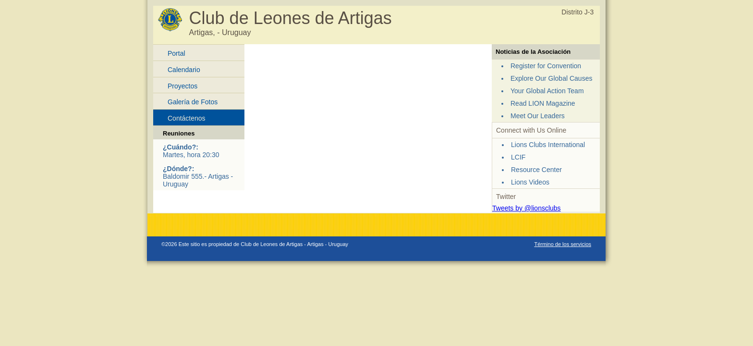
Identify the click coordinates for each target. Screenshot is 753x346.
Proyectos (182, 86)
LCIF (518, 157)
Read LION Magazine (542, 103)
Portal (176, 53)
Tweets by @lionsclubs (526, 208)
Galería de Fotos (193, 102)
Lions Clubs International (548, 144)
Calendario (184, 70)
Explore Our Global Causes (551, 78)
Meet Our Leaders (537, 116)
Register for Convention (545, 66)
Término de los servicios (562, 244)
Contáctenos (187, 118)
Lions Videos (530, 182)
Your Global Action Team (547, 91)
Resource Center (536, 169)
